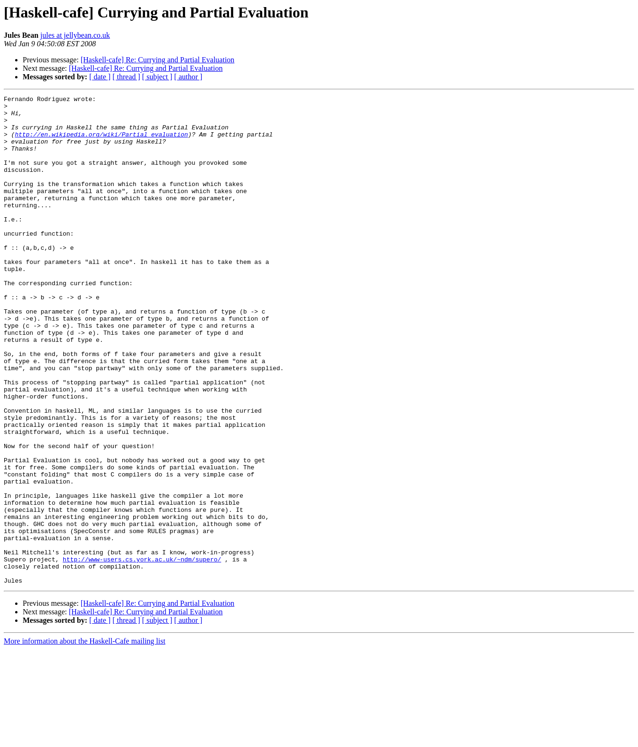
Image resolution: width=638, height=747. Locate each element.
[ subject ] (157, 77)
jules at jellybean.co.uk (75, 35)
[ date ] (100, 77)
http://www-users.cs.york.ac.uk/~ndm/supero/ (142, 652)
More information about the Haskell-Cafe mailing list (84, 739)
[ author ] (188, 77)
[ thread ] (126, 77)
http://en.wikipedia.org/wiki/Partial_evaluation (101, 142)
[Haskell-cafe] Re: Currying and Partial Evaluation (158, 60)
